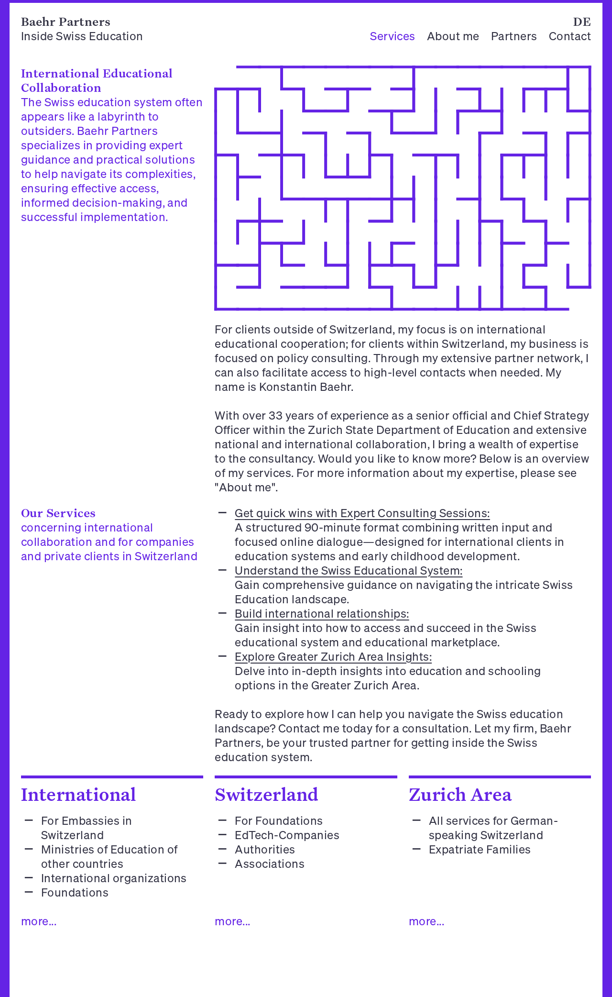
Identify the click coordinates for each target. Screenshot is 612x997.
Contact (570, 36)
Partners (514, 36)
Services (392, 36)
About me (453, 36)
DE (582, 21)
